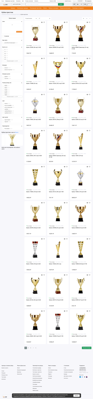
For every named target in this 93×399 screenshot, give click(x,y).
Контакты (36, 1)
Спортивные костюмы (37, 386)
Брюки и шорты (5, 367)
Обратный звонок (82, 370)
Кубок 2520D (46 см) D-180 (33, 47)
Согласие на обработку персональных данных (31, 396)
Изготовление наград (52, 370)
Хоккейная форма (36, 382)
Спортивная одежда (23, 8)
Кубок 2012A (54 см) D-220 (33, 300)
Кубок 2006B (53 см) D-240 (79, 227)
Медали (49, 374)
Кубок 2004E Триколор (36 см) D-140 (57, 156)
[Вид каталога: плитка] (83, 18)
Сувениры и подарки (78, 8)
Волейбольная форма (37, 380)
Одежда (13, 8)
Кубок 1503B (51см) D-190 (56, 336)
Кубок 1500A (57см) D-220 (33, 191)
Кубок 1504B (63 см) (31, 83)
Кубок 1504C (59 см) (77, 155)
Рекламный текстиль (36, 8)
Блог (23, 1)
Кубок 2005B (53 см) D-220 (56, 47)
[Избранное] (81, 4)
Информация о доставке (10, 1)
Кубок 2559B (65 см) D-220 (56, 227)
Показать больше (86, 347)
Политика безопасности (69, 370)
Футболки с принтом (37, 370)
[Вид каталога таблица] (89, 18)
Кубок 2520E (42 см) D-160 (79, 119)
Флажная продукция (21, 370)
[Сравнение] (77, 4)
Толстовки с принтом (37, 372)
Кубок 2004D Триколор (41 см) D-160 (80, 48)
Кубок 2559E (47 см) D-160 (79, 300)
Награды (50, 376)
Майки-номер (35, 390)
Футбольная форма (37, 376)
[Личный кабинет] (74, 4)
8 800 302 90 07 (82, 369)
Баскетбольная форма (37, 378)
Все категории (17, 4)
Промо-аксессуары (65, 8)
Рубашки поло (5, 375)
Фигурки (50, 378)
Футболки (4, 379)
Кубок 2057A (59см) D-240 (56, 119)
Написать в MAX (53, 1)
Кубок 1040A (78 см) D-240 (79, 191)
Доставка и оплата (68, 376)
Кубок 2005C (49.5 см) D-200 (34, 155)
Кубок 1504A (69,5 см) (55, 264)
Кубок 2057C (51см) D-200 (56, 300)
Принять (76, 395)
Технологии (18, 1)
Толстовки (4, 377)
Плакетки (50, 372)
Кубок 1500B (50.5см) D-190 (79, 264)
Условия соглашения (68, 372)
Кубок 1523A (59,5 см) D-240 (57, 83)
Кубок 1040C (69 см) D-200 (33, 119)
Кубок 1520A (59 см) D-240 (79, 336)
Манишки (35, 388)
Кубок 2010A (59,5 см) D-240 (79, 83)
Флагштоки (19, 374)
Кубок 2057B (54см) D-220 (33, 227)
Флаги (45, 8)
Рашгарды (35, 384)
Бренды (65, 374)
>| (35, 347)
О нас (3, 1)
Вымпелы (19, 372)
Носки (3, 370)
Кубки (49, 367)
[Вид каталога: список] (86, 18)
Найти (61, 4)
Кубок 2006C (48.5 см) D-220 (34, 336)
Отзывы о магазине (29, 1)
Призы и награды (54, 8)
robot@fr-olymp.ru (64, 1)
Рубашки (3, 373)
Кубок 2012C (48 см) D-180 (56, 191)
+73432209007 (78, 1)
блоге (16, 132)
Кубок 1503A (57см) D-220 (33, 264)
